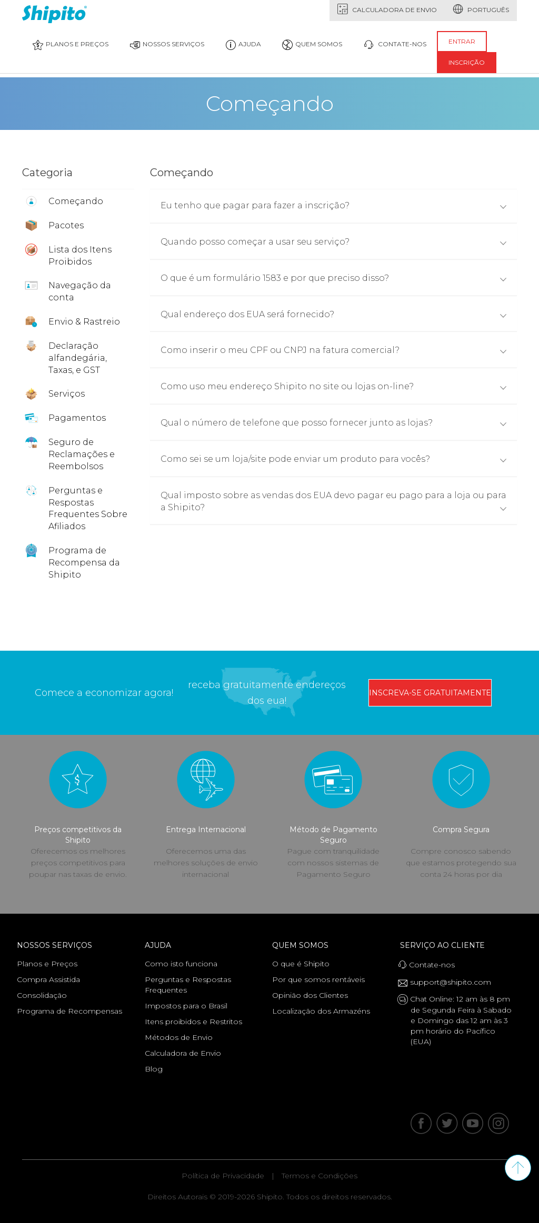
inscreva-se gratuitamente (430, 693)
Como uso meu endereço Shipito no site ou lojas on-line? (334, 386)
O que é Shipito (301, 963)
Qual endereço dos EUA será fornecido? (334, 314)
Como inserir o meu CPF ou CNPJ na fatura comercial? (334, 350)
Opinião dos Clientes (310, 995)
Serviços (66, 394)
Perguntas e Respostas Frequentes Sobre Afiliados (87, 509)
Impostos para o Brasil (186, 1005)
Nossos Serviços (166, 45)
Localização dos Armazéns (321, 1011)
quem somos (312, 45)
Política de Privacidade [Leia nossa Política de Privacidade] (223, 1175)
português (481, 9)
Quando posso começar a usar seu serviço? (334, 242)
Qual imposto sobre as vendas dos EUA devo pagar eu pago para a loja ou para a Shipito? (334, 501)
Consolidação (42, 995)
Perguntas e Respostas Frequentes (188, 985)
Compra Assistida (48, 979)
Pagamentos (77, 418)
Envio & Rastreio (84, 322)
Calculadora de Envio (387, 9)
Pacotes (66, 225)
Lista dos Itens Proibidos (80, 256)
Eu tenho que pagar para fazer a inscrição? (334, 205)
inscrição (466, 62)
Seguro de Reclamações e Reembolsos (81, 454)
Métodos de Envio (179, 1037)
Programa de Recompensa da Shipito (84, 562)
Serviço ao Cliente (445, 945)
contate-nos (394, 45)
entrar (461, 41)
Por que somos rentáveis (318, 979)
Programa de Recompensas (69, 1011)
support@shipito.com (448, 982)
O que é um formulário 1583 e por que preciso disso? (334, 278)
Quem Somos (302, 945)
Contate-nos (430, 964)
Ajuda (243, 45)
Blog (154, 1069)
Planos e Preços (70, 45)
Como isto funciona (181, 963)
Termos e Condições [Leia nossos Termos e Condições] (319, 1175)
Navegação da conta (79, 291)
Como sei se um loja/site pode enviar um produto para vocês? (334, 459)
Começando (75, 201)
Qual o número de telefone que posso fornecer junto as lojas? (334, 423)
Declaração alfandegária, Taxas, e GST (77, 358)
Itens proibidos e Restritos (193, 1021)
